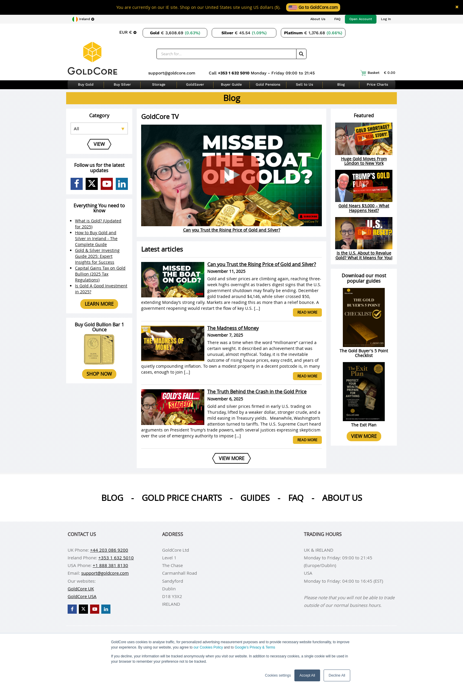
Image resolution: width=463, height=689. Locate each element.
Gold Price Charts (182, 497)
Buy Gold (86, 84)
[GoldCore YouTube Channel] (107, 184)
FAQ (337, 19)
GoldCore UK (81, 589)
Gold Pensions (268, 84)
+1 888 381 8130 (110, 565)
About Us (317, 19)
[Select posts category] (99, 128)
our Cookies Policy (208, 647)
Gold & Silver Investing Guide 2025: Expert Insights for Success (97, 256)
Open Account (360, 19)
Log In (386, 19)
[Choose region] (83, 19)
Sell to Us (304, 84)
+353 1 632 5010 (234, 73)
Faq (296, 497)
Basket (377, 73)
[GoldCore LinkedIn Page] (122, 184)
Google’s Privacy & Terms (255, 647)
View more (364, 436)
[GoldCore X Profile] (92, 184)
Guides (255, 497)
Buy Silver (122, 84)
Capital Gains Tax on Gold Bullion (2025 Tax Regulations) (100, 274)
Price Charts (377, 84)
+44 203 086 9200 (109, 550)
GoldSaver (195, 84)
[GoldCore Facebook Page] (77, 184)
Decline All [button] (337, 675)
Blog (341, 84)
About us (342, 497)
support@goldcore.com (171, 73)
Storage (158, 84)
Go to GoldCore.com (313, 7)
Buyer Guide (231, 84)
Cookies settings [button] (278, 675)
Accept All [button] (307, 675)
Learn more (99, 304)
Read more (307, 312)
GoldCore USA (82, 596)
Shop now (99, 374)
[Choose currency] (128, 32)
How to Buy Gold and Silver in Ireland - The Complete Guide (96, 238)
